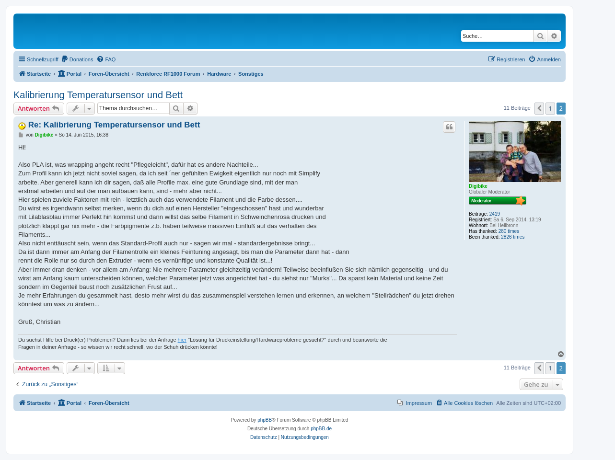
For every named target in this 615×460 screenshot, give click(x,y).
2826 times (512, 237)
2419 (494, 214)
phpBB (264, 420)
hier (182, 340)
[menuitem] (77, 59)
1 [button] (550, 108)
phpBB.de (321, 428)
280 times (509, 231)
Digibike (478, 186)
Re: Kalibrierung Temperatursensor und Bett (114, 124)
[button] (539, 108)
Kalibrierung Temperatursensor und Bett (98, 95)
